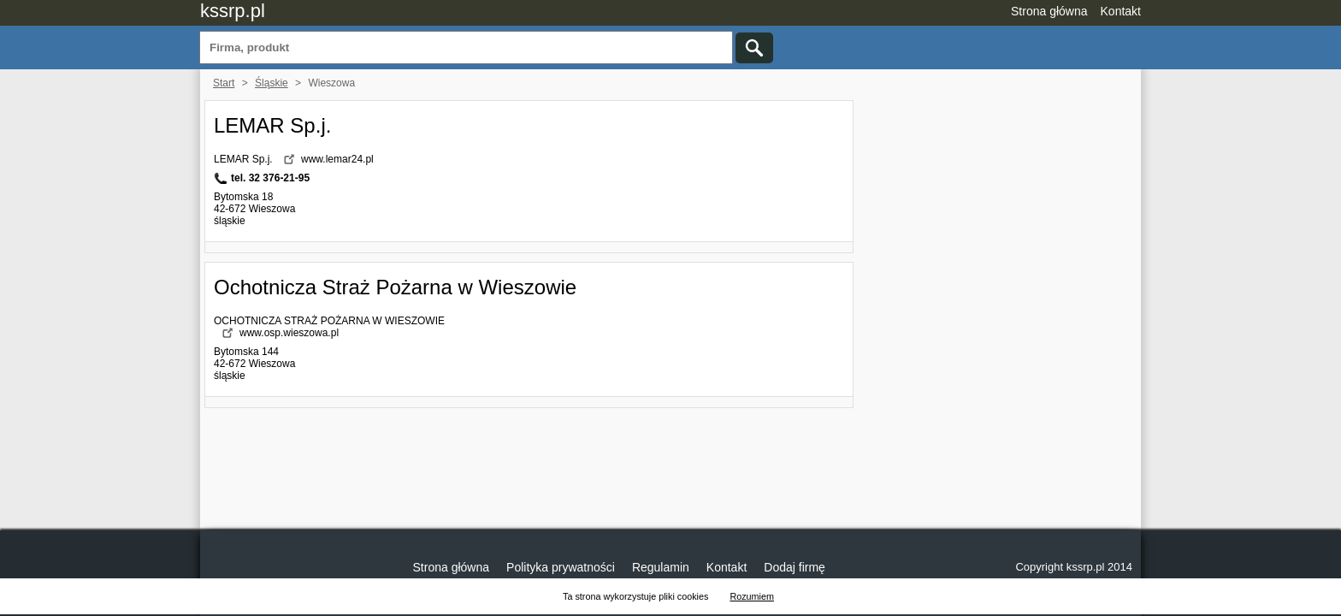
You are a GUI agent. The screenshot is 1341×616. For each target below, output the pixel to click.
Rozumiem (752, 596)
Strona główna (1049, 11)
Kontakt (1121, 11)
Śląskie (271, 83)
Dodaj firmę (794, 567)
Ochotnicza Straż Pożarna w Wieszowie (395, 287)
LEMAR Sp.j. (272, 125)
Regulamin (660, 567)
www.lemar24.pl (337, 159)
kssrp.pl (232, 10)
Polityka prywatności (560, 567)
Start (223, 83)
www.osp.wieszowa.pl (289, 333)
